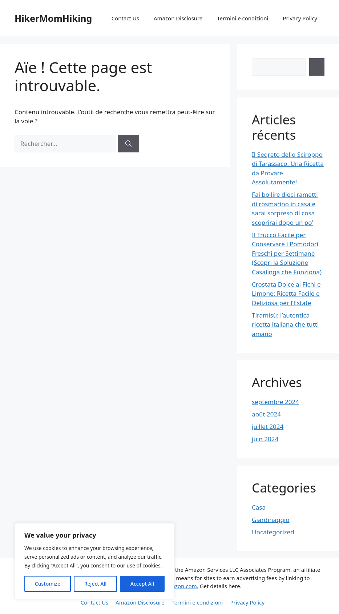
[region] (94, 561)
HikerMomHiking (53, 18)
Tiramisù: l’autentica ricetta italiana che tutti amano (285, 324)
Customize (47, 583)
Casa (259, 507)
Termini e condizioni (242, 18)
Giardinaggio (270, 519)
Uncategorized (273, 532)
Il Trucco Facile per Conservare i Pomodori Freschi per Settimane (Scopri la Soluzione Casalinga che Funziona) (287, 253)
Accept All (142, 583)
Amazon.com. (181, 586)
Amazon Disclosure (178, 18)
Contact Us (125, 18)
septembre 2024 (275, 402)
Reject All (95, 583)
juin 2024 (265, 439)
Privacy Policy (300, 18)
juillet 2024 (267, 426)
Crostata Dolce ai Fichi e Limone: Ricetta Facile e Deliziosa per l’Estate (286, 293)
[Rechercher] (128, 143)
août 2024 (266, 414)
